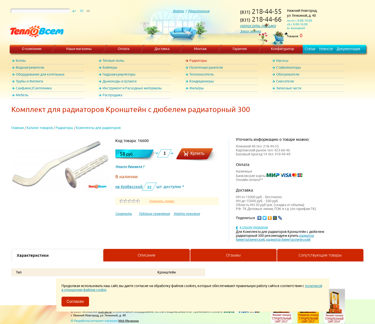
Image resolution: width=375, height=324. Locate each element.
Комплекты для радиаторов (98, 128)
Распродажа (112, 95)
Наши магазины (79, 49)
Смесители (285, 81)
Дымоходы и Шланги (119, 81)
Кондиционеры (201, 81)
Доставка (161, 49)
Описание (146, 255)
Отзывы (233, 255)
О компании (31, 49)
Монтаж (200, 49)
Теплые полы (113, 61)
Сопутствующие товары (320, 255)
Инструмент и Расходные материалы (132, 88)
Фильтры (196, 88)
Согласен (75, 301)
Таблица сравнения (154, 214)
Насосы (282, 61)
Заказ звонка (250, 31)
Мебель (22, 95)
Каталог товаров (40, 128)
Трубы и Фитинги (29, 81)
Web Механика (128, 321)
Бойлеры (110, 67)
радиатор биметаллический (288, 240)
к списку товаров (254, 227)
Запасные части (288, 88)
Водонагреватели (30, 67)
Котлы (21, 61)
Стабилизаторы (288, 67)
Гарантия (240, 49)
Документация (348, 49)
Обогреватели (287, 74)
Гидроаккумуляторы (119, 74)
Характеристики (33, 255)
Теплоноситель (201, 74)
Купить (197, 153)
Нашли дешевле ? (129, 167)
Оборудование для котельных (40, 74)
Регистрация (199, 11)
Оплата (123, 49)
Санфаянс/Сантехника (34, 88)
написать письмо (258, 25)
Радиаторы (198, 61)
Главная (17, 128)
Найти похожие (187, 214)
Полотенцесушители (206, 67)
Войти (178, 11)
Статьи (310, 49)
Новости (326, 49)
